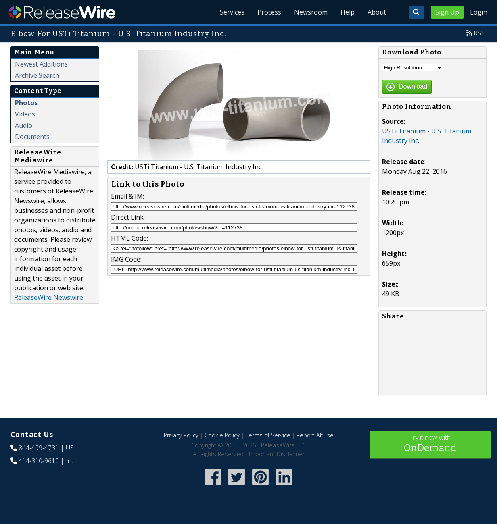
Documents (32, 136)
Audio (23, 125)
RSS (479, 33)
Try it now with (430, 444)
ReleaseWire (61, 12)
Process (269, 12)
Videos (25, 114)
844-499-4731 (39, 447)
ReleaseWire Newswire (48, 297)
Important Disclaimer (277, 454)
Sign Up (447, 12)
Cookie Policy (222, 435)
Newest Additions (41, 64)
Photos (26, 102)
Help (347, 12)
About (377, 12)
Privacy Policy (181, 435)
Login (478, 12)
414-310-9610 (39, 460)
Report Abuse (315, 435)
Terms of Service (268, 435)
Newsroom (311, 12)
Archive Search (37, 75)
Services (232, 12)
